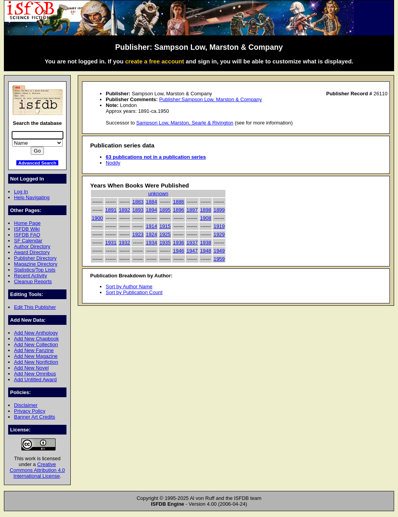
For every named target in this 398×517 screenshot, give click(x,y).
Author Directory (32, 246)
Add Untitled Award (35, 379)
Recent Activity (30, 276)
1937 (192, 242)
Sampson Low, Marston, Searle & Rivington (184, 123)
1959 (219, 259)
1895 (165, 210)
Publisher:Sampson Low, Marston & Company (210, 99)
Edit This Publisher (35, 307)
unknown (158, 193)
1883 (137, 202)
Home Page (27, 223)
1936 (178, 242)
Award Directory (32, 252)
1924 (151, 234)
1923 (137, 234)
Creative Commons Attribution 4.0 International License (37, 470)
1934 (151, 242)
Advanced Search (37, 162)
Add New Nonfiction (36, 362)
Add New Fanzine (34, 350)
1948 (205, 251)
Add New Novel (31, 368)
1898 (205, 210)
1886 (178, 202)
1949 (219, 251)
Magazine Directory (36, 264)
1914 (151, 226)
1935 (165, 242)
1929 (219, 234)
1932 (124, 242)
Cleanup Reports (33, 281)
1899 (219, 210)
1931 (111, 242)
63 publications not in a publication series (156, 157)
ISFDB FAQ (27, 235)
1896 (178, 210)
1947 (192, 251)
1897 (192, 210)
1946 (178, 251)
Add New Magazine (36, 356)
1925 (165, 234)
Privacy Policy (29, 411)
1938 (205, 242)
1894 (151, 210)
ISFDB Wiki (27, 229)
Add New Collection (36, 344)
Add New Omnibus (35, 374)
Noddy (113, 163)
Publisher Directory (35, 258)
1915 (165, 226)
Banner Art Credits (34, 417)
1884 (151, 202)
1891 (111, 210)
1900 (97, 218)
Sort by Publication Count (134, 292)
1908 (205, 218)
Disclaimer (25, 405)
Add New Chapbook (36, 339)
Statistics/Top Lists (35, 270)
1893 (137, 210)
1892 (124, 210)
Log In (21, 192)
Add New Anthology (36, 333)
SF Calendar (28, 241)
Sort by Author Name (129, 286)
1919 (219, 226)
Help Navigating (31, 197)
